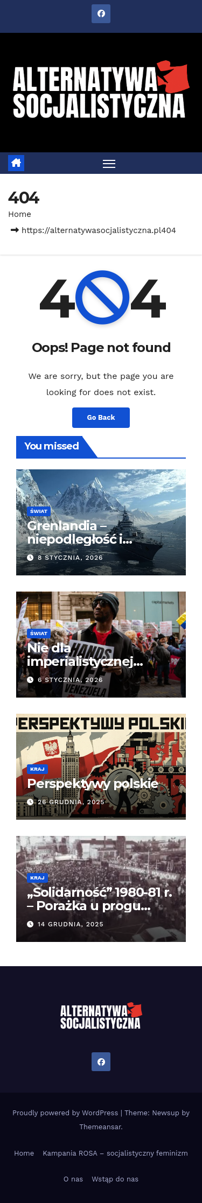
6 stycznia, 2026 (70, 680)
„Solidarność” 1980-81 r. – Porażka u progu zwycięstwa (99, 905)
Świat (38, 511)
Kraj (37, 769)
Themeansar (100, 1127)
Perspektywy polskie (92, 783)
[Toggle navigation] (109, 163)
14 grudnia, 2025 (70, 924)
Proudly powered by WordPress (66, 1113)
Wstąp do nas (115, 1179)
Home (19, 214)
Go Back (101, 417)
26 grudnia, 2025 (71, 802)
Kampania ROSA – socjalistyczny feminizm (115, 1153)
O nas (73, 1179)
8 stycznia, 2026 (70, 557)
